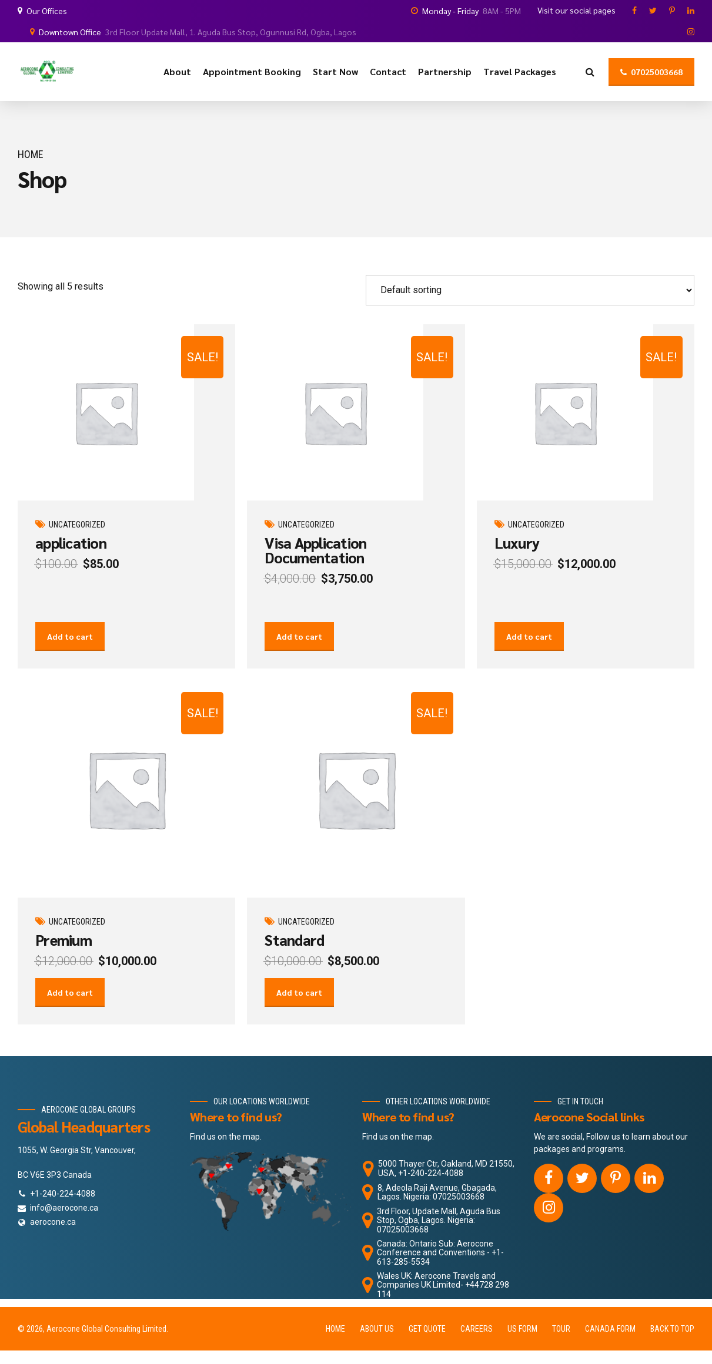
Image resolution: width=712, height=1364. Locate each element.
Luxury (517, 542)
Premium (63, 954)
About (177, 71)
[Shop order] (530, 290)
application (70, 542)
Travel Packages (519, 71)
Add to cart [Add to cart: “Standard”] (299, 1021)
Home (31, 154)
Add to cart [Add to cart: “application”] (70, 651)
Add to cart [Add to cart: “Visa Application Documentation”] (299, 651)
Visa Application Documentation (315, 550)
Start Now (335, 71)
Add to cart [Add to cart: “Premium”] (70, 1021)
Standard (294, 954)
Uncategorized (77, 524)
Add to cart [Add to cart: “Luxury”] (529, 651)
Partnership (445, 71)
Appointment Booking (252, 71)
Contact (388, 71)
